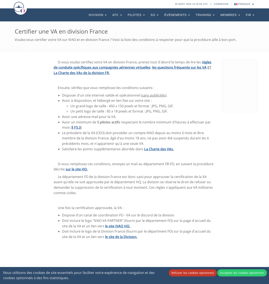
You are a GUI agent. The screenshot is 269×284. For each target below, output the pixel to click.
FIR (250, 15)
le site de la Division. (121, 236)
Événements (177, 15)
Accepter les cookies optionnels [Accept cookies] (242, 273)
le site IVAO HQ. (117, 226)
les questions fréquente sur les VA (179, 67)
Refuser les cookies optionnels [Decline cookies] (192, 273)
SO (154, 15)
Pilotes (136, 15)
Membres (230, 15)
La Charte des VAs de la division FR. (82, 73)
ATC (117, 15)
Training (205, 15)
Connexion (221, 4)
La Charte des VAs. (159, 149)
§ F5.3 (76, 127)
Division (97, 15)
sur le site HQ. (77, 169)
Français (244, 4)
